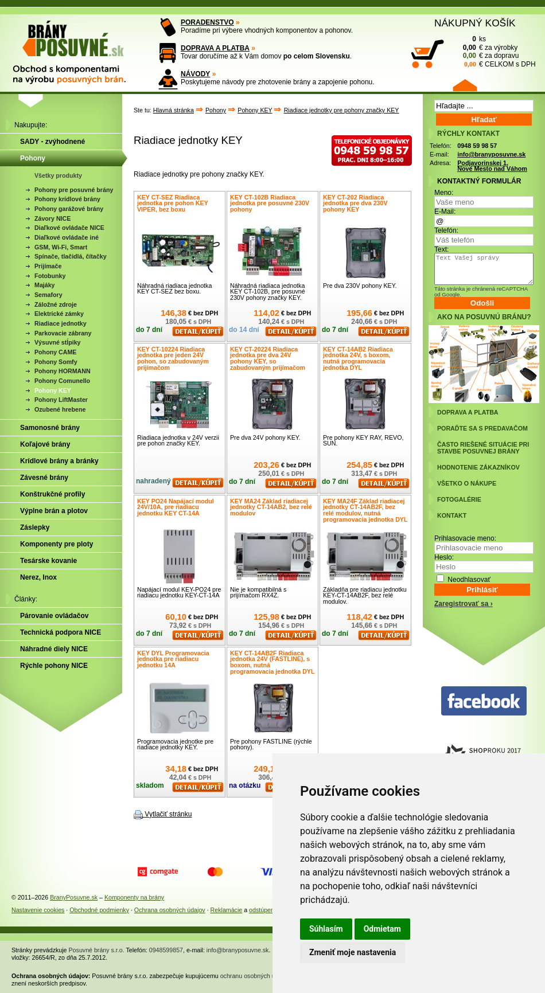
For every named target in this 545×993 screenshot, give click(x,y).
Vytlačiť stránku (168, 814)
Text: (441, 249)
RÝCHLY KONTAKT (468, 134)
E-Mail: (445, 212)
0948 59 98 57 (477, 145)
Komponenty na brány (134, 897)
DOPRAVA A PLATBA (215, 48)
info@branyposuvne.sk (491, 154)
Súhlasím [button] (326, 928)
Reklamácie (227, 909)
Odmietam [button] (382, 928)
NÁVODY (195, 74)
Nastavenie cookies (37, 909)
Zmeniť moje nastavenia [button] (352, 952)
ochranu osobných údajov (255, 975)
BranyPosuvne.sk (74, 897)
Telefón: (446, 230)
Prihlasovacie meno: (465, 538)
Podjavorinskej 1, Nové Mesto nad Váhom (492, 166)
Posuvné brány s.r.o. (96, 950)
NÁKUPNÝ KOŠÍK (475, 23)
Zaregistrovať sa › (463, 604)
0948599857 (166, 950)
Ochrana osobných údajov (169, 909)
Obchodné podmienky (99, 909)
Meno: (443, 193)
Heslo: (444, 557)
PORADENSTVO (207, 22)
